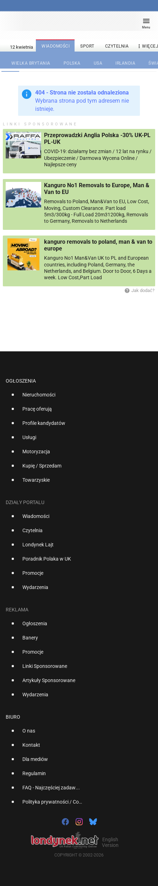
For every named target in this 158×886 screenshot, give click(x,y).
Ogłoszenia (21, 381)
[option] (76, 397)
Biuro (13, 717)
